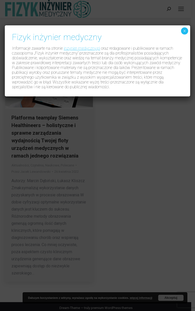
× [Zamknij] (184, 31)
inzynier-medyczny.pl (82, 48)
